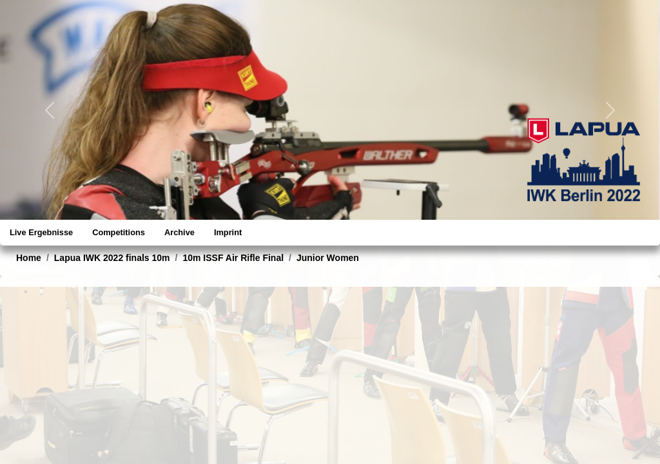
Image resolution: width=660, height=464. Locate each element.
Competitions (118, 232)
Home (28, 258)
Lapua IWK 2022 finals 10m (112, 258)
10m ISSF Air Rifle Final (233, 258)
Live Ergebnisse (41, 232)
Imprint (228, 232)
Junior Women (327, 258)
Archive (179, 232)
